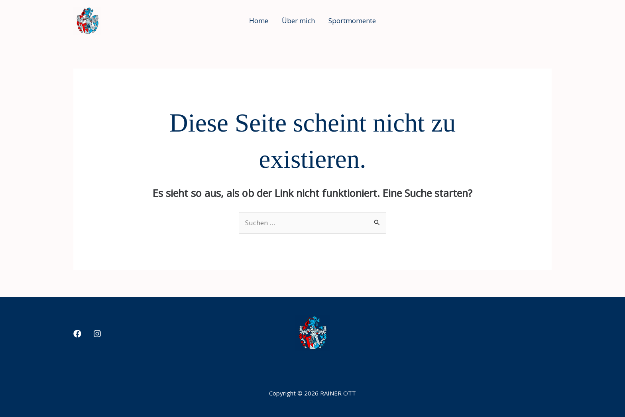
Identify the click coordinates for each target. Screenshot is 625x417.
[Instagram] (97, 334)
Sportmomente (352, 20)
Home (258, 20)
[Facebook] (77, 334)
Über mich (298, 20)
